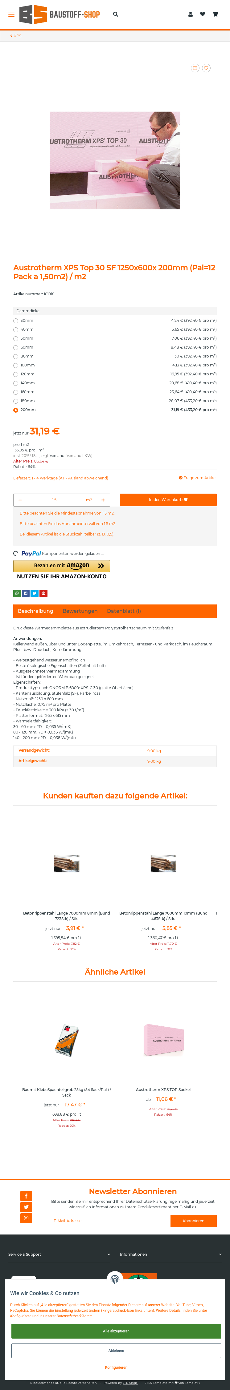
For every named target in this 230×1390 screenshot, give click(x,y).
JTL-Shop (130, 1382)
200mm (119, 410)
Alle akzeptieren (116, 1331)
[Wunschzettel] (202, 14)
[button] (115, 14)
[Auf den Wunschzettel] (206, 68)
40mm (119, 329)
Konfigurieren (116, 1367)
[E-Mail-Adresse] (109, 1221)
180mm (119, 401)
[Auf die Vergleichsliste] (195, 68)
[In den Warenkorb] (168, 500)
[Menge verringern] (20, 500)
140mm (119, 383)
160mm (119, 392)
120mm (119, 374)
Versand (57, 455)
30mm (119, 320)
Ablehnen (116, 1350)
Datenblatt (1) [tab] (124, 611)
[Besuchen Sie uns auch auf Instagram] (26, 1218)
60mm (119, 347)
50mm (119, 338)
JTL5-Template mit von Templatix (172, 1382)
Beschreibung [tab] (35, 611)
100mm (119, 365)
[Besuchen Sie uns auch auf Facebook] (26, 1196)
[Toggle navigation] (11, 14)
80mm (119, 356)
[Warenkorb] (215, 14)
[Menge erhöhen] (103, 500)
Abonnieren (193, 1220)
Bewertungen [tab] (80, 611)
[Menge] (54, 500)
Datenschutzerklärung (146, 1201)
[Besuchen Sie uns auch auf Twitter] (26, 1207)
